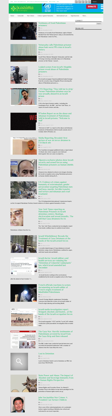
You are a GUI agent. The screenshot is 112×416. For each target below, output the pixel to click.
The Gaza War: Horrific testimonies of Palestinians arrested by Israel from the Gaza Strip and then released (55, 333)
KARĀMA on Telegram (89, 1)
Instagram (86, 1)
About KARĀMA (52, 1)
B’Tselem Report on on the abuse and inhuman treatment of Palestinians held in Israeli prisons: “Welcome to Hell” (54, 117)
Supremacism (75, 16)
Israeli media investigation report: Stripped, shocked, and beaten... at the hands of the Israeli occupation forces (55, 311)
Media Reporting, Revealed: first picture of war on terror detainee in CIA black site (54, 140)
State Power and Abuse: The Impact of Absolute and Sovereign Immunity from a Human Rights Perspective (55, 377)
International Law (62, 16)
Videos (76, 1)
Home (11, 1)
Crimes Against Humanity (45, 16)
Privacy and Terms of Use (20, 1)
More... (85, 16)
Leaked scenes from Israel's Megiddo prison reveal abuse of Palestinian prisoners (54, 69)
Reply (41, 28)
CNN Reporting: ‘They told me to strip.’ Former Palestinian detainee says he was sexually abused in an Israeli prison (55, 92)
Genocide (21, 16)
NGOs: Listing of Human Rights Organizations (37, 1)
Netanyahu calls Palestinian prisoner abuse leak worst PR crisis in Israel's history (54, 47)
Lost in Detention (46, 353)
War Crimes (30, 16)
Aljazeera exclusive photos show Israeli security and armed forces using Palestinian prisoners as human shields (55, 162)
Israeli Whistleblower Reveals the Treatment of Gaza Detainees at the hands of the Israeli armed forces (54, 238)
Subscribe (82, 1)
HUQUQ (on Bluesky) (79, 1)
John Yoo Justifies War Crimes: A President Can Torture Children (52, 398)
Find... (58, 1)
